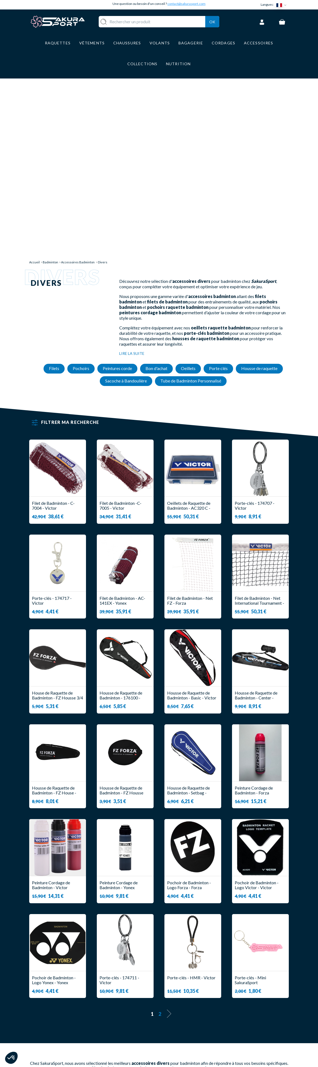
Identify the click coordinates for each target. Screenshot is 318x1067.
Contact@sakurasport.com (54, 1026)
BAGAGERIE (130, 1022)
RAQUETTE (130, 990)
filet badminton (107, 886)
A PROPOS (175, 990)
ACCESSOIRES (133, 1030)
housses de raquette (195, 895)
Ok (212, 20)
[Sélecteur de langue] (282, 4)
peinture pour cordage (190, 886)
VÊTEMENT (129, 1006)
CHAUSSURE (131, 1014)
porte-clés (138, 895)
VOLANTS (128, 998)
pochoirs (141, 886)
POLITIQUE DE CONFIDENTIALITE (183, 1032)
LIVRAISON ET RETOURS (189, 998)
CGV (169, 1014)
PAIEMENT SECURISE (185, 1006)
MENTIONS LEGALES (185, 1022)
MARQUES (128, 1038)
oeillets (89, 895)
